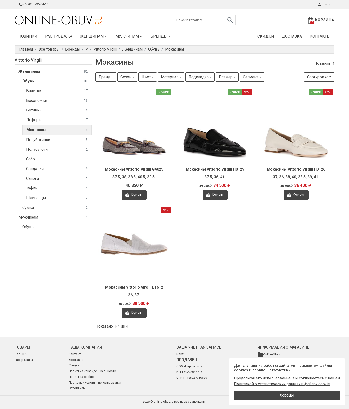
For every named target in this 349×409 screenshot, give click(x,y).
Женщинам (94, 36)
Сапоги (57, 178)
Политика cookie (81, 376)
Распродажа (58, 36)
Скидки (265, 36)
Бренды (161, 36)
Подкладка (199, 77)
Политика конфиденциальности (92, 371)
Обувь (55, 81)
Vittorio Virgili (28, 60)
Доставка (292, 36)
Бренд (104, 77)
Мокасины (56, 130)
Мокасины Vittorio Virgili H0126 (296, 169)
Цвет (146, 77)
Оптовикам (77, 388)
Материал (169, 77)
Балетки (57, 91)
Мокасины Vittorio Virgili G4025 (134, 169)
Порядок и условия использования (95, 382)
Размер (226, 77)
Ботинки (57, 110)
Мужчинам (129, 36)
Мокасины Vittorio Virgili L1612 (134, 287)
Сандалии (57, 169)
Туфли (57, 188)
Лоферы (57, 120)
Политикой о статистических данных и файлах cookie (282, 384)
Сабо (57, 159)
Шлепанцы (57, 198)
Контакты (320, 36)
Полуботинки (57, 139)
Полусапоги (57, 149)
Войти (324, 4)
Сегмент (250, 77)
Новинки (27, 36)
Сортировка (317, 77)
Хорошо (287, 395)
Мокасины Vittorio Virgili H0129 (215, 169)
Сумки (55, 207)
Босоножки (57, 100)
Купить (134, 195)
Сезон (125, 77)
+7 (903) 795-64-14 (33, 4)
